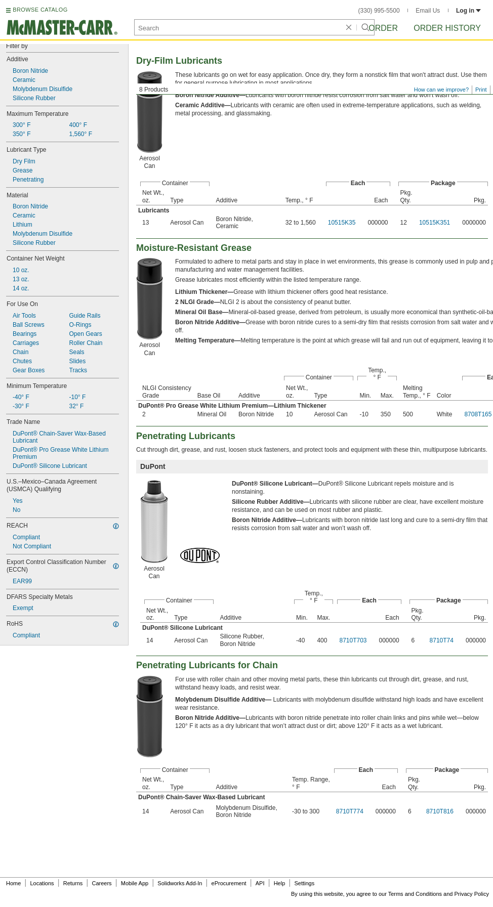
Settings (304, 883)
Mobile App (134, 883)
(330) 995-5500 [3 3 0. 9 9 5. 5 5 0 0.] (379, 10)
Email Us (428, 10)
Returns (73, 883)
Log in (468, 10)
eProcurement (229, 883)
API (260, 883)
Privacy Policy (472, 894)
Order (383, 28)
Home (13, 883)
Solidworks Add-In (179, 883)
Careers (101, 883)
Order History (447, 28)
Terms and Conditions (415, 894)
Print (481, 90)
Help (279, 883)
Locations (42, 883)
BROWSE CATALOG (40, 10)
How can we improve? (441, 90)
